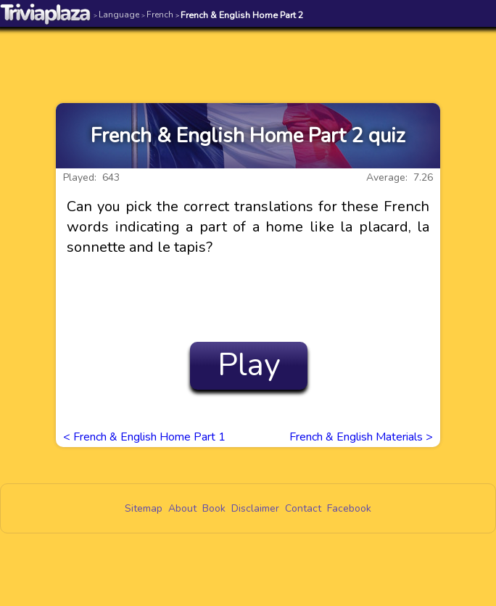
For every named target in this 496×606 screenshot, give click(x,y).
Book (214, 508)
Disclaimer (255, 508)
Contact (303, 508)
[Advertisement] (248, 56)
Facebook (349, 508)
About (182, 508)
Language (116, 14)
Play (249, 365)
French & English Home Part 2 (239, 15)
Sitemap (143, 508)
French (157, 14)
